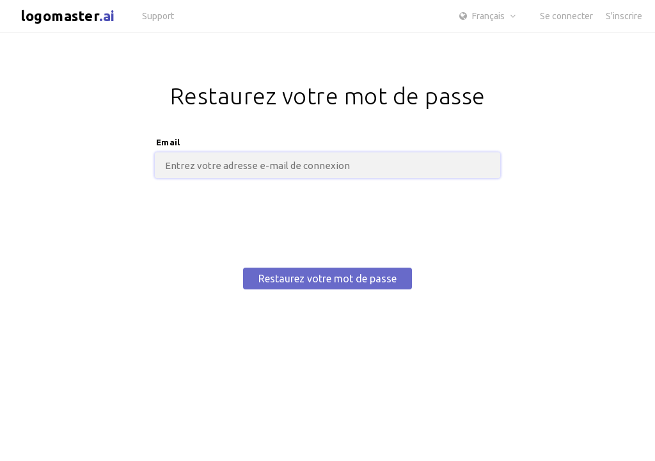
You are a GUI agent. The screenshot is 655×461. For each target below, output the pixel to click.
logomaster (67, 16)
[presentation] (327, 223)
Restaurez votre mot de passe (327, 278)
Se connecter (566, 16)
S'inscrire (624, 16)
